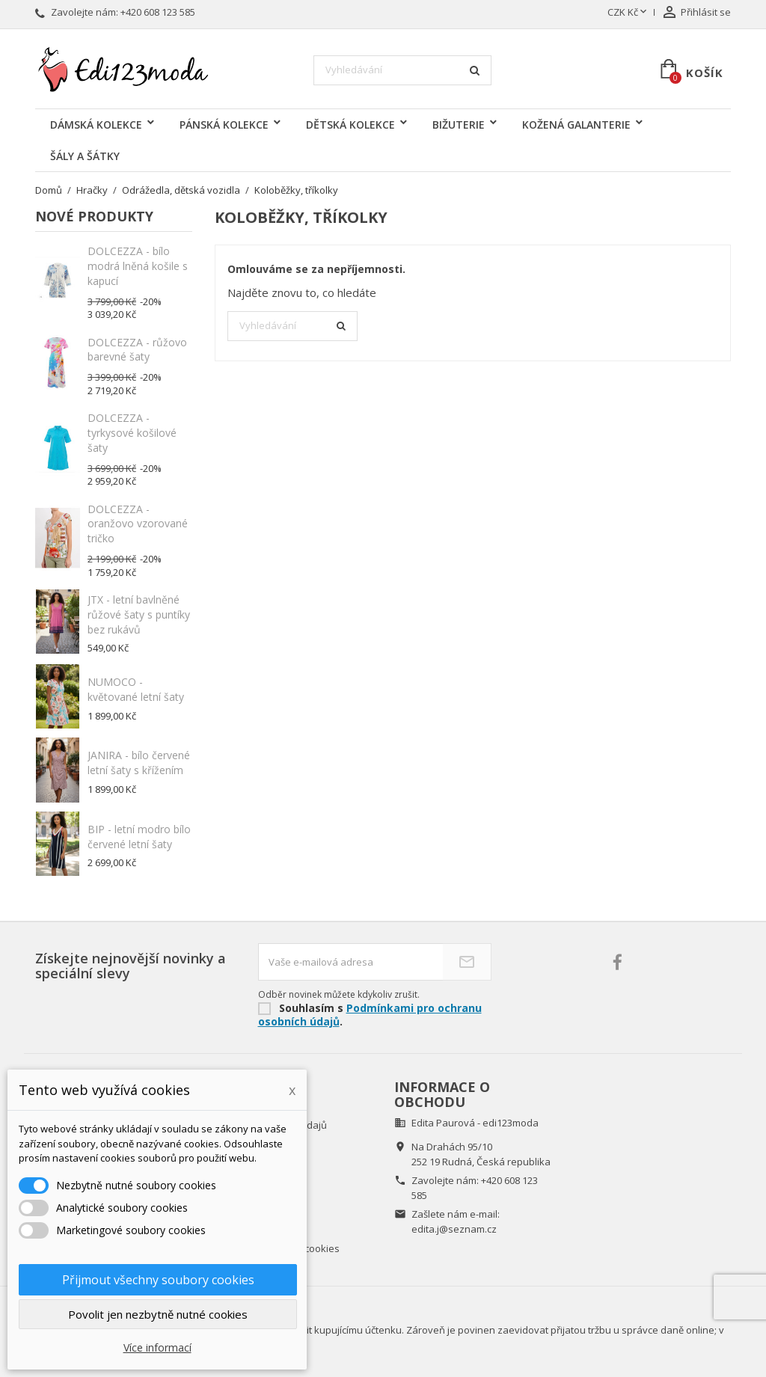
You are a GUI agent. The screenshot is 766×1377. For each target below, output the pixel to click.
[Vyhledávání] (402, 70)
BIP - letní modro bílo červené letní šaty (139, 836)
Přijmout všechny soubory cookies (158, 1280)
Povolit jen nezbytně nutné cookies (158, 1314)
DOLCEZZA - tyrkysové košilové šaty (132, 433)
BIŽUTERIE (458, 124)
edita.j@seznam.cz (454, 1229)
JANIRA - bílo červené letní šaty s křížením (139, 762)
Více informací (157, 1347)
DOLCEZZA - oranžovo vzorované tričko (138, 524)
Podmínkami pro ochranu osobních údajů (370, 1015)
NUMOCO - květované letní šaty (136, 689)
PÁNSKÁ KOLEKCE (224, 124)
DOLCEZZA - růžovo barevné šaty (137, 349)
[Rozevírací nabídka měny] (628, 12)
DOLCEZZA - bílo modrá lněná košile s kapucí (138, 266)
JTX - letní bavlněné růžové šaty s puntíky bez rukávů (139, 614)
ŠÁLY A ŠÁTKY (85, 156)
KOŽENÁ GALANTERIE (576, 124)
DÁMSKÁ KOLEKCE (96, 124)
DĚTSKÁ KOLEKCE (350, 124)
